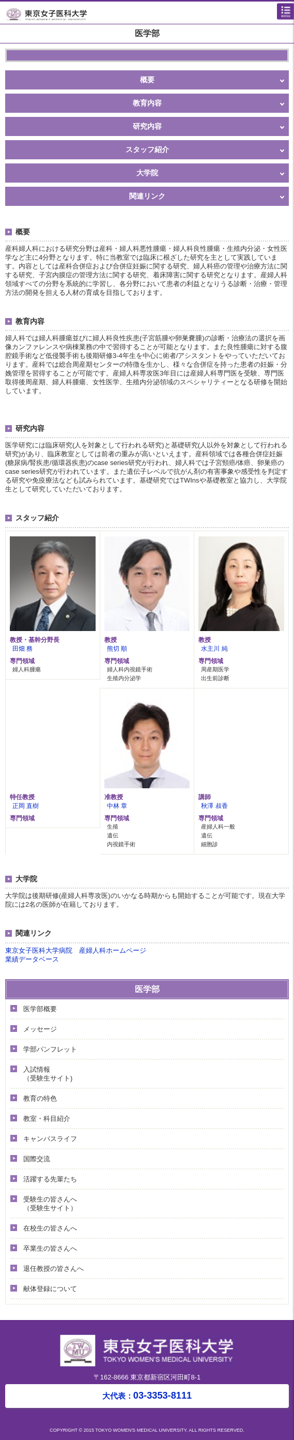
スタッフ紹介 (147, 149)
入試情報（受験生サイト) (47, 1074)
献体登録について (50, 1289)
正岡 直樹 (25, 805)
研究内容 (147, 126)
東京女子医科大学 (149, 13)
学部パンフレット (50, 1049)
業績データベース (32, 959)
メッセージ (40, 1029)
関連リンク (147, 196)
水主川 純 (214, 648)
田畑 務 (22, 648)
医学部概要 (40, 1009)
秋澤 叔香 (214, 805)
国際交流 (36, 1159)
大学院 (147, 173)
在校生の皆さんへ (50, 1228)
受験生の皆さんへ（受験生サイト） (50, 1203)
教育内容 (147, 103)
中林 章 (117, 805)
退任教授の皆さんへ (53, 1268)
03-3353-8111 (147, 1395)
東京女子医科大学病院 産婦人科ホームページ (75, 950)
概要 (147, 80)
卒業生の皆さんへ (50, 1248)
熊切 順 (117, 648)
